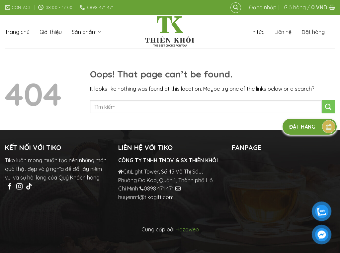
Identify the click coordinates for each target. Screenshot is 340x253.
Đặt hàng (313, 32)
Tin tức (256, 32)
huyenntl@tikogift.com (146, 197)
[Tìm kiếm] (235, 7)
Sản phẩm (86, 32)
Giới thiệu (51, 32)
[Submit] (328, 106)
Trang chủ (17, 32)
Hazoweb (187, 229)
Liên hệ (283, 32)
